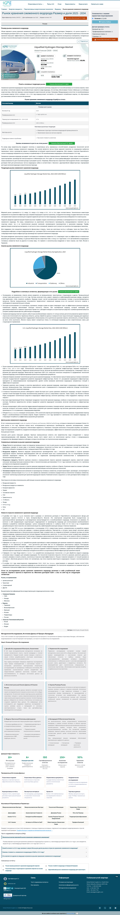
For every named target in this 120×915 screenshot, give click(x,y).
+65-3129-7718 (94, 890)
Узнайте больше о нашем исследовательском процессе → (35, 830)
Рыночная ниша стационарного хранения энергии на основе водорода (24, 869)
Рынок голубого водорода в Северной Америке (63, 866)
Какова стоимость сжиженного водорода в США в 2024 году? (45, 852)
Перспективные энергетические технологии (38, 9)
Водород (58, 9)
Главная (4, 9)
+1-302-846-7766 (94, 888)
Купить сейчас (105, 22)
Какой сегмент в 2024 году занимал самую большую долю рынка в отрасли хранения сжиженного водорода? (45, 848)
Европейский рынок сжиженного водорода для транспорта (66, 870)
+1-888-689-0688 (96, 886)
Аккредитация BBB (27, 760)
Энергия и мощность (15, 9)
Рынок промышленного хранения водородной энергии (22, 866)
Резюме (44, 24)
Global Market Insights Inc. (10, 908)
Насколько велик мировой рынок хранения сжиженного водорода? (45, 837)
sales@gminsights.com (96, 892)
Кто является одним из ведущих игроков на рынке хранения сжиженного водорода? (45, 856)
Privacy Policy (70, 913)
